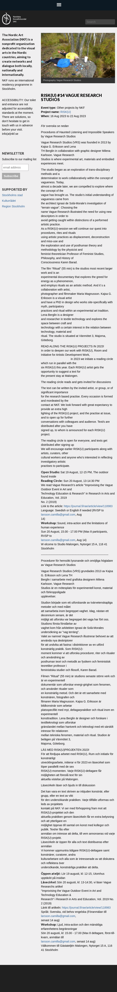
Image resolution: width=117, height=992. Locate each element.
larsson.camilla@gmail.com (58, 514)
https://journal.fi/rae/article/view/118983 (88, 506)
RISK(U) (65, 111)
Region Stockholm (13, 206)
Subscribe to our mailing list (19, 159)
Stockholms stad (12, 195)
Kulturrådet (9, 200)
